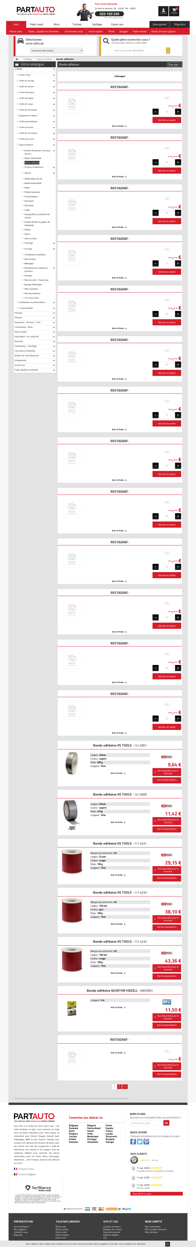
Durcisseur (29, 205)
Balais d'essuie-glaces (163, 31)
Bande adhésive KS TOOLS (112, 745)
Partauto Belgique (25, 1174)
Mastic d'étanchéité (32, 158)
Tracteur (76, 24)
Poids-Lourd (36, 24)
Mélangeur (29, 263)
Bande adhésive (32, 162)
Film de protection (32, 293)
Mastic (27, 187)
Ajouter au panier (167, 120)
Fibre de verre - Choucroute (36, 280)
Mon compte (153, 1221)
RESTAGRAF (119, 86)
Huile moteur (140, 31)
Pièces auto (61, 1226)
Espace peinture (45, 59)
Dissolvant (29, 201)
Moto (57, 24)
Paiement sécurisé (111, 1232)
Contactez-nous (21, 1232)
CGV (105, 1237)
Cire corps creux (31, 298)
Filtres (111, 31)
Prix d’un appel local (114, 17)
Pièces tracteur (62, 1234)
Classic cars (117, 24)
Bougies (123, 31)
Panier (175, 10)
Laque (27, 210)
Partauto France (24, 1169)
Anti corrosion (30, 238)
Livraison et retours (112, 1226)
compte (163, 13)
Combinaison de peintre (35, 254)
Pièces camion (62, 1229)
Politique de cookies (112, 1229)
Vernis (27, 234)
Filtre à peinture (31, 289)
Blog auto (18, 1234)
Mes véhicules (151, 1232)
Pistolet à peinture (32, 192)
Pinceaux (28, 275)
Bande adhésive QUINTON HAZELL (112, 990)
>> (125, 1086)
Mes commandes (153, 1226)
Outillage (97, 24)
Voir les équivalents (167, 780)
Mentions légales (111, 1234)
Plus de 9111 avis (142, 1194)
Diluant (27, 229)
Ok (167, 1244)
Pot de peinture (31, 196)
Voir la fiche (120, 126)
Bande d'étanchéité (32, 183)
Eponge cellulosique (33, 284)
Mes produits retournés (156, 1229)
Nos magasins (20, 1229)
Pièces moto (61, 1232)
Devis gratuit (160, 24)
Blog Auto (179, 24)
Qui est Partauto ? (22, 1226)
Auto (16, 24)
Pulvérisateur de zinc (33, 178)
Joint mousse (30, 259)
